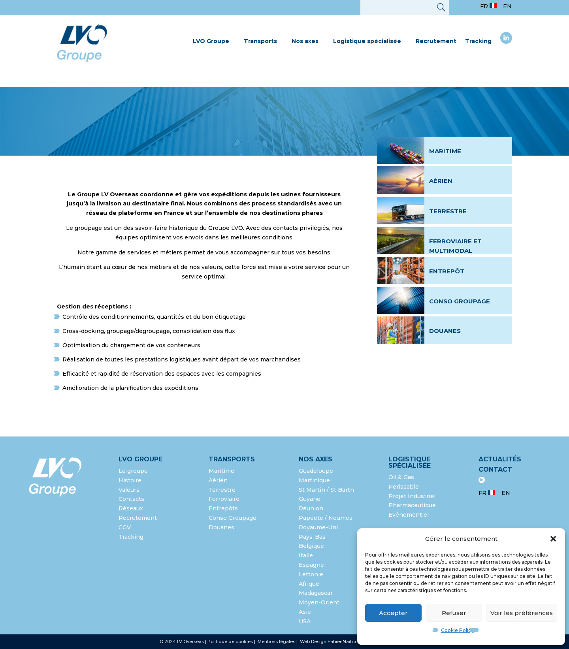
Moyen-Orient (319, 602)
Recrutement (436, 41)
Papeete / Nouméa (325, 517)
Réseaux (131, 508)
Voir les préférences (521, 613)
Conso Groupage (232, 517)
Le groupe (134, 470)
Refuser (454, 613)
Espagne (311, 564)
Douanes (445, 331)
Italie (306, 555)
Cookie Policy (457, 630)
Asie (305, 611)
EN (507, 6)
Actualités (500, 459)
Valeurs (129, 489)
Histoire (130, 480)
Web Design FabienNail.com (331, 641)
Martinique (314, 480)
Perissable (403, 486)
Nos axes (305, 41)
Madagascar (316, 592)
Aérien (440, 180)
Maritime (445, 151)
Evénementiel (408, 514)
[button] (553, 539)
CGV (125, 527)
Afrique (309, 583)
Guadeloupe (316, 470)
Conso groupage (459, 301)
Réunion (311, 508)
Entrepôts (223, 508)
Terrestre (448, 211)
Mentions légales (277, 641)
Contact (495, 469)
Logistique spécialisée (367, 41)
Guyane (309, 498)
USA (305, 621)
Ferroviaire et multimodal (455, 245)
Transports (260, 41)
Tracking (478, 41)
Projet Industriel (411, 496)
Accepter (393, 613)
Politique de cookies (230, 641)
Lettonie (311, 574)
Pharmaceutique (412, 505)
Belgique (311, 545)
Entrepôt (446, 271)
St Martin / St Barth (326, 489)
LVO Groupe (211, 41)
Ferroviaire (224, 498)
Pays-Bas (312, 536)
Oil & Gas (401, 477)
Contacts (131, 498)
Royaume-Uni (318, 527)
